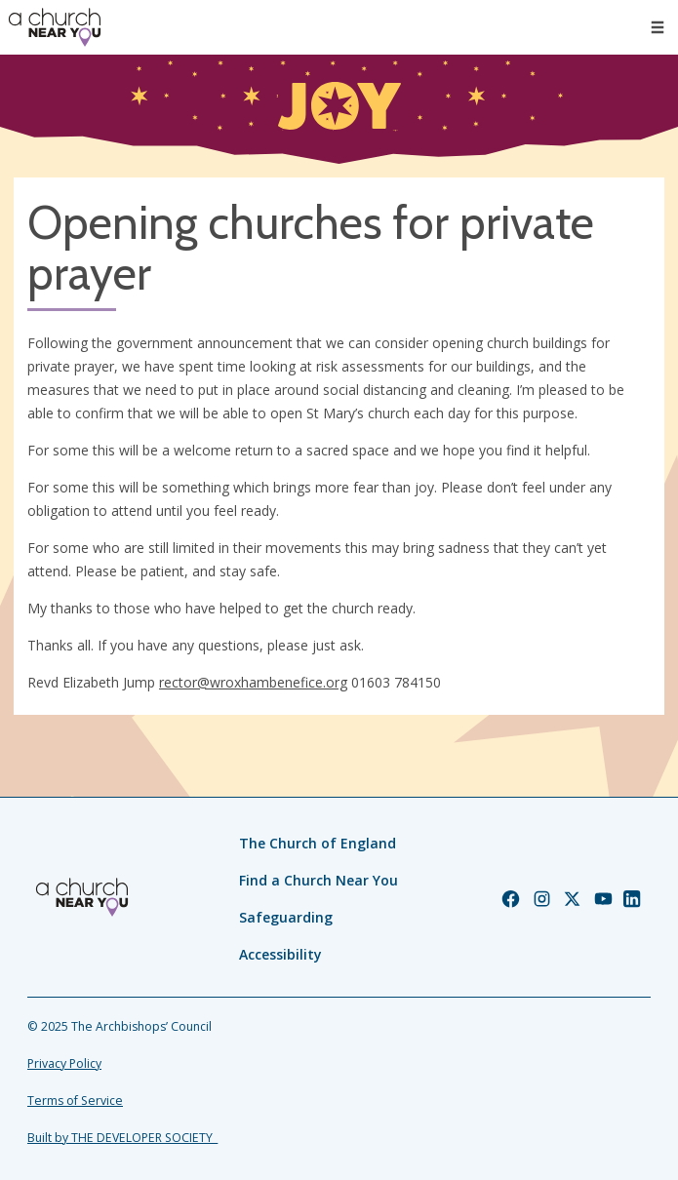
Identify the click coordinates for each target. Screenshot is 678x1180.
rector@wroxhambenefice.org (253, 682)
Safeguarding (286, 917)
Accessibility (280, 954)
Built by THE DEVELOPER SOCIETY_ (122, 1137)
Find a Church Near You (318, 880)
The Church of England (317, 843)
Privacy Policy (64, 1063)
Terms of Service (75, 1100)
